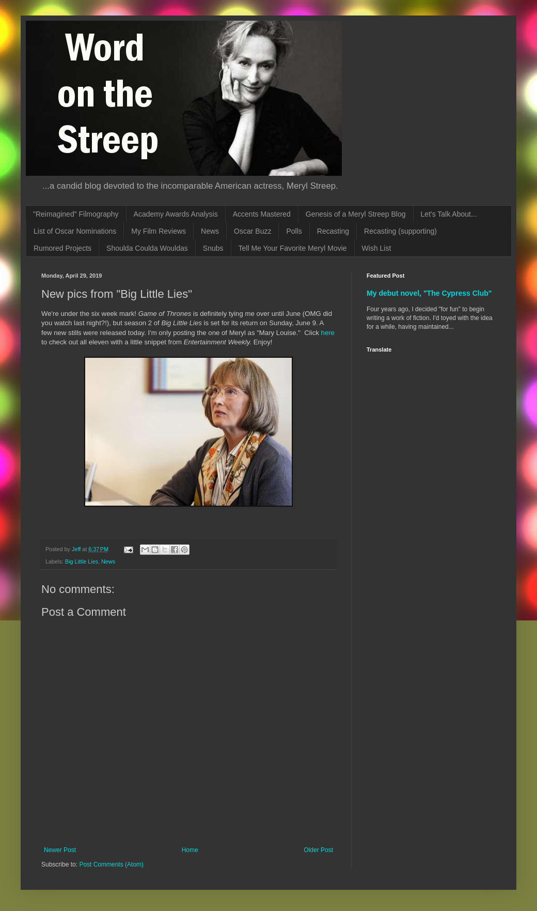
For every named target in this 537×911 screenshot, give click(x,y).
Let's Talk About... (449, 214)
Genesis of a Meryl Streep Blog (356, 214)
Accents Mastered (262, 214)
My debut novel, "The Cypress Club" (429, 293)
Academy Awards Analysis (176, 214)
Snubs (213, 248)
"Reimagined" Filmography (76, 214)
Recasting (333, 231)
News (210, 231)
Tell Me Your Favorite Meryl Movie (293, 248)
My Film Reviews (158, 231)
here (328, 333)
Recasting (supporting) (400, 231)
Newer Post (60, 850)
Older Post (318, 850)
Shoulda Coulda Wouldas (147, 248)
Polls (294, 231)
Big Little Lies (81, 561)
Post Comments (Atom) (111, 864)
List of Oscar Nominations (75, 231)
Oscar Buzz (252, 231)
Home (190, 850)
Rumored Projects (62, 248)
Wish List (376, 248)
